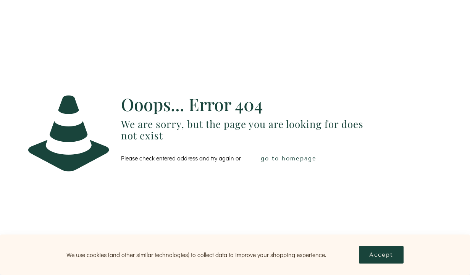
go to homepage (289, 158)
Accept (381, 254)
